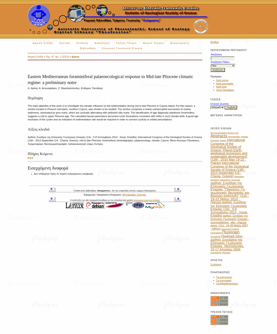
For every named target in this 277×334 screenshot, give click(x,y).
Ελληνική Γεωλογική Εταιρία (122, 48)
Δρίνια (75, 56)
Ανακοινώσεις (180, 43)
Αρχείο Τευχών (153, 43)
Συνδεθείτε (216, 264)
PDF (31, 158)
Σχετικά (64, 43)
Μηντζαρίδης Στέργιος (134, 194)
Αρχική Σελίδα (43, 43)
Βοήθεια (215, 42)
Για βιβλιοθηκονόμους (227, 283)
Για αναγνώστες (224, 277)
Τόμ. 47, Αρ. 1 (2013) (57, 56)
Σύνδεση (82, 43)
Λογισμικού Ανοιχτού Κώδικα (146, 200)
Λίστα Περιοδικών (225, 90)
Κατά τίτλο (221, 87)
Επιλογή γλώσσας (220, 104)
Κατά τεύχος (222, 80)
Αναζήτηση (102, 43)
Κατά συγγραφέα (224, 83)
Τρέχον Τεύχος (126, 43)
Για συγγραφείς (224, 280)
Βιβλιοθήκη (88, 48)
